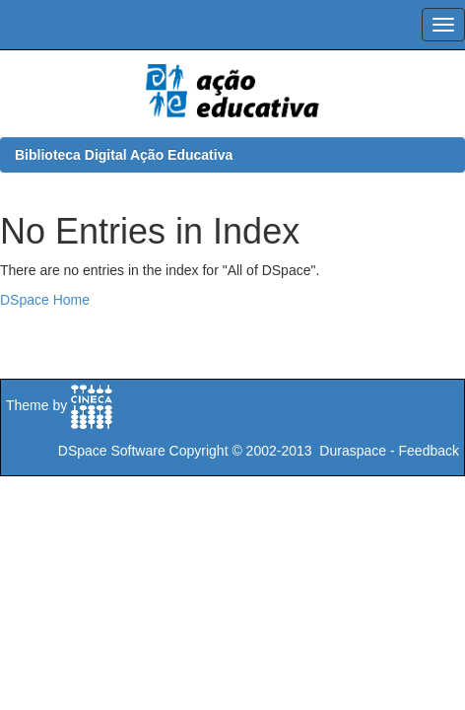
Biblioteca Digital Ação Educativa (123, 155)
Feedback (429, 451)
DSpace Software (112, 451)
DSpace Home (45, 300)
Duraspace (352, 451)
